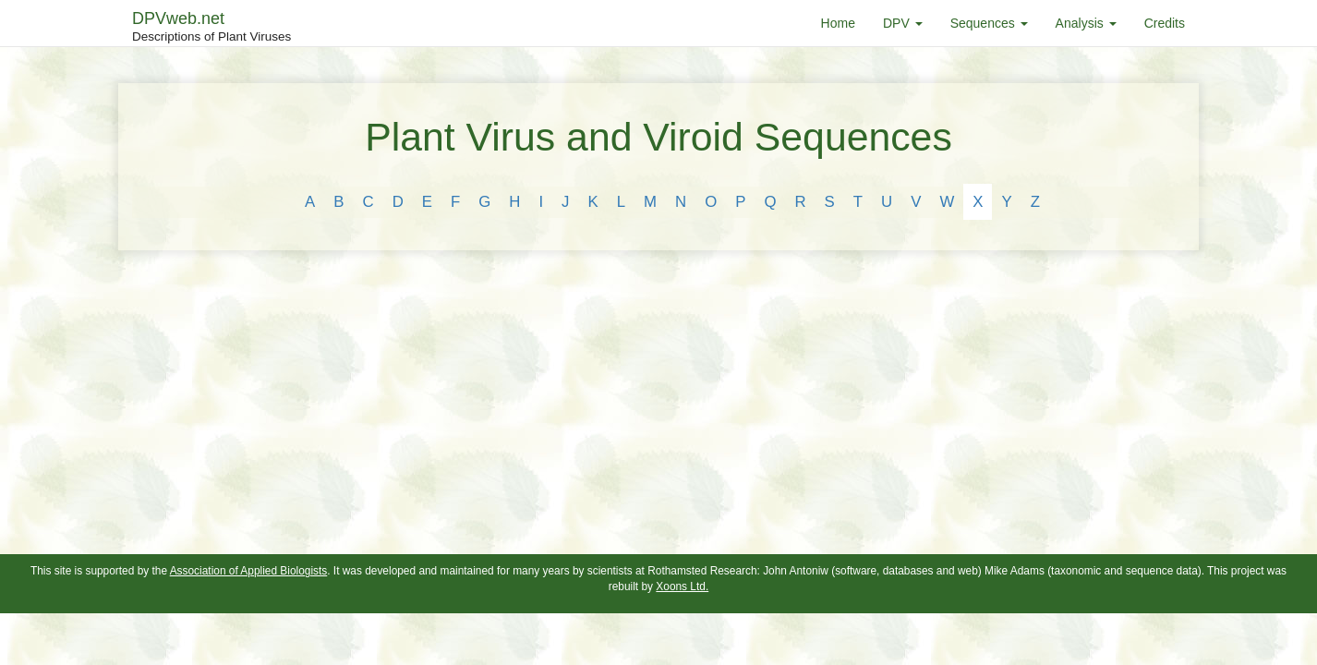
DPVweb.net (211, 27)
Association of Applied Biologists (249, 570)
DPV (903, 23)
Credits (1164, 23)
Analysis (1086, 23)
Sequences (989, 23)
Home (838, 23)
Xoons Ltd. (682, 586)
